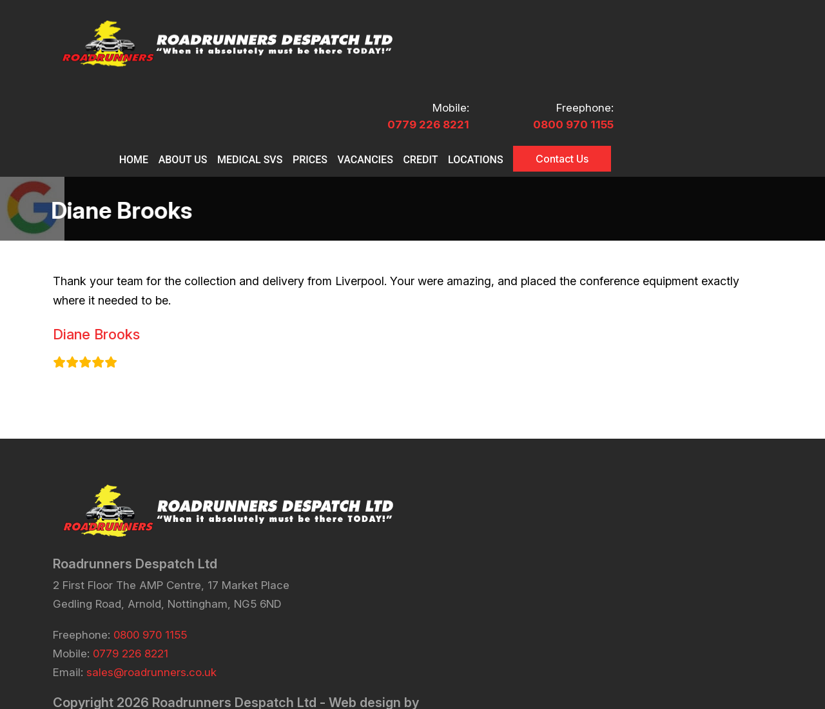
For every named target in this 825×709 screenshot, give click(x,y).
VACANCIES (524, 72)
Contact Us (727, 76)
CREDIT (582, 72)
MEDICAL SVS (408, 77)
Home (309, 72)
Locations (640, 72)
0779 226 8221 (608, 37)
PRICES (466, 72)
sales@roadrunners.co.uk (151, 595)
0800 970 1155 (732, 37)
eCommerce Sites (204, 641)
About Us (353, 77)
